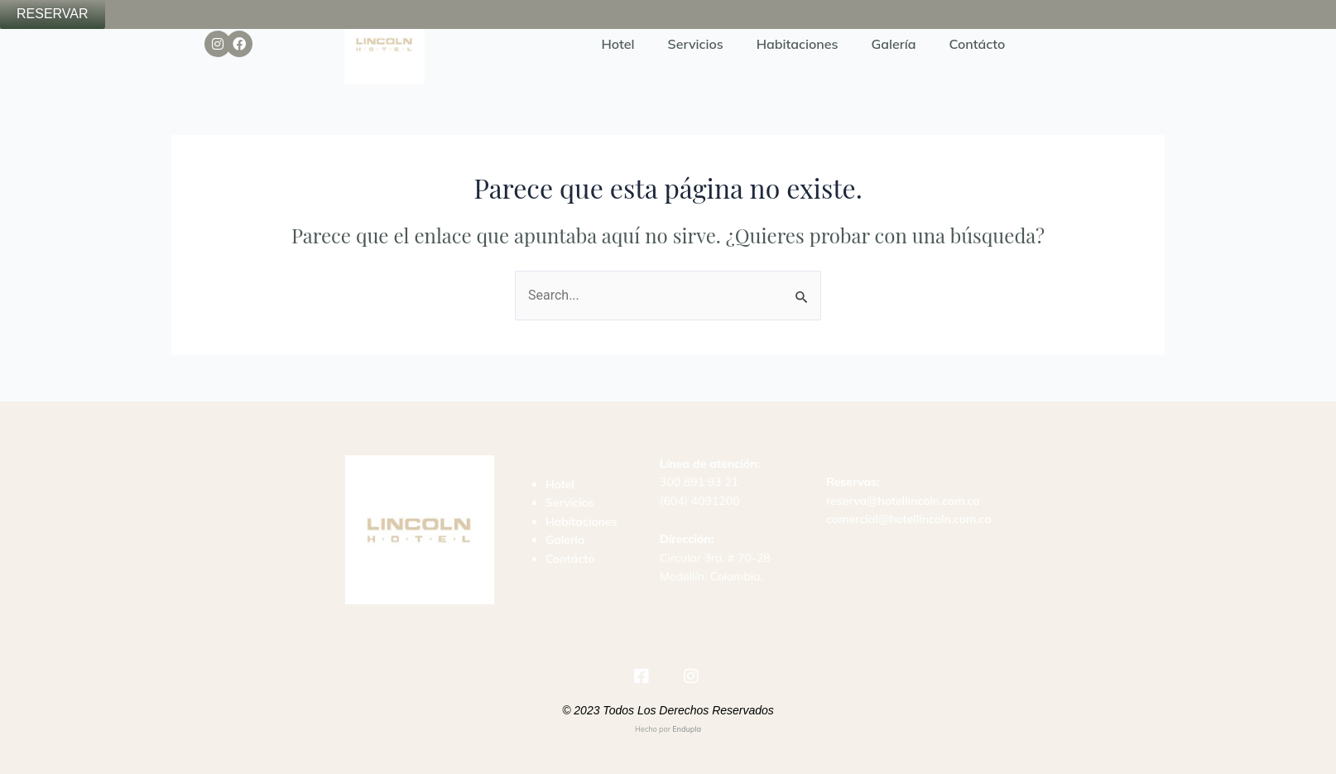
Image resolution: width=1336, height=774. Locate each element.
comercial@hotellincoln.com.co (908, 519)
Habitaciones (798, 44)
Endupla (686, 728)
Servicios (695, 44)
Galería (894, 44)
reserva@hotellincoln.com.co (903, 500)
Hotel (618, 44)
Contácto (977, 44)
